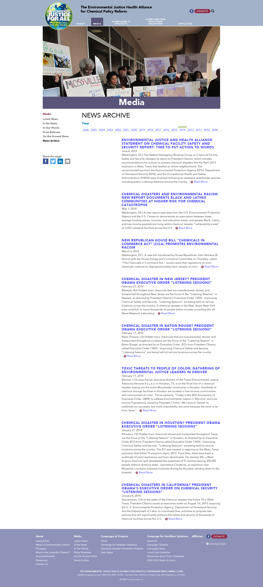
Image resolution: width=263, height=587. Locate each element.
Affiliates (197, 536)
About (39, 536)
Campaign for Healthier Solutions (119, 544)
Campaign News (156, 548)
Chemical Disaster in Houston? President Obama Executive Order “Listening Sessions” (171, 424)
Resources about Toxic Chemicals (165, 556)
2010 (207, 130)
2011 (199, 130)
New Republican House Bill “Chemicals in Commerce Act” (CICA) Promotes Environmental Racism (170, 244)
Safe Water (107, 552)
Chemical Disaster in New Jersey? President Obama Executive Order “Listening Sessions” (167, 281)
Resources (42, 560)
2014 (182, 130)
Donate (202, 11)
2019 (142, 130)
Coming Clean (216, 544)
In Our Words (81, 548)
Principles (41, 548)
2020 (134, 130)
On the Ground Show (85, 556)
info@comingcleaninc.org (88, 575)
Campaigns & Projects (114, 536)
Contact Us (42, 564)
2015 (174, 130)
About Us (152, 541)
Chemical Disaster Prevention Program (122, 548)
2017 (158, 130)
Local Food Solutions (158, 552)
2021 (126, 130)
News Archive (81, 560)
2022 (118, 130)
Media (78, 536)
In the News (80, 544)
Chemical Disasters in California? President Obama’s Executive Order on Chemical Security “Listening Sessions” (170, 488)
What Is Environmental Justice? (53, 544)
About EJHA (42, 541)
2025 (94, 130)
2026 (86, 130)
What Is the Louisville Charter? (52, 552)
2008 (215, 130)
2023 (110, 130)
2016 (166, 130)
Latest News (80, 541)
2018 (150, 130)
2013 (191, 130)
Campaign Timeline (157, 544)
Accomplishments (45, 556)
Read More (200, 182)
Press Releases (82, 552)
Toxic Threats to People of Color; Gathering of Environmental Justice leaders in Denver (171, 370)
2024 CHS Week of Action (161, 560)
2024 (102, 130)
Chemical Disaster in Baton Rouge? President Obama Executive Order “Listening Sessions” (168, 327)
